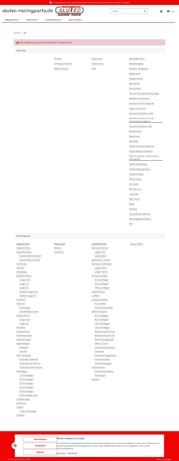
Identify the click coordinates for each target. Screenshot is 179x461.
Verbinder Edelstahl (29, 359)
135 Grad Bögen (102, 323)
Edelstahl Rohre (24, 275)
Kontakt (57, 58)
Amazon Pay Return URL (140, 126)
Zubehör (21, 415)
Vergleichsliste (136, 78)
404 (131, 223)
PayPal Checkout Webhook (141, 146)
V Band (20, 407)
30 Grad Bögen (26, 379)
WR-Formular (135, 179)
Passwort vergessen (138, 68)
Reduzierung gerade (104, 339)
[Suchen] (126, 11)
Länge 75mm (101, 267)
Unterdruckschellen (104, 307)
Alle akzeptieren (40, 439)
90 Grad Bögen (26, 391)
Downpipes (22, 271)
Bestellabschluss (137, 58)
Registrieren (135, 73)
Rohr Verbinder (24, 355)
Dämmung (21, 263)
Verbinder (99, 351)
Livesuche (133, 194)
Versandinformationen (140, 213)
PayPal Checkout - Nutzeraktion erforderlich (144, 157)
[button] (161, 11)
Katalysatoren (23, 331)
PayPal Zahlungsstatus (139, 169)
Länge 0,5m (25, 279)
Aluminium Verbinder (102, 263)
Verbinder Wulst (102, 359)
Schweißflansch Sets (29, 311)
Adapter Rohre (23, 248)
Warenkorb (134, 83)
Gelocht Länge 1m (28, 295)
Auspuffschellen (24, 252)
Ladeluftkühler (98, 291)
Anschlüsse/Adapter (104, 371)
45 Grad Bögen (26, 383)
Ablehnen (40, 452)
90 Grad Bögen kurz (29, 395)
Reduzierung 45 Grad (104, 331)
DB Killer (20, 267)
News (131, 204)
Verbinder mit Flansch (30, 363)
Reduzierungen (24, 339)
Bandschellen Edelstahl (30, 256)
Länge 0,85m (100, 256)
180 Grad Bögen (102, 287)
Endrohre (21, 299)
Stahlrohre (22, 403)
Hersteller (133, 141)
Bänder (57, 248)
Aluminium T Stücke (101, 259)
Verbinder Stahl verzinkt (31, 367)
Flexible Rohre (23, 315)
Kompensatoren (24, 335)
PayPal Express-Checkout (141, 151)
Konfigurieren (40, 446)
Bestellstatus (135, 131)
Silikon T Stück (101, 343)
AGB (94, 68)
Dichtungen (25, 307)
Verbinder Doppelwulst (105, 355)
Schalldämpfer (23, 399)
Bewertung (134, 136)
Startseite (133, 184)
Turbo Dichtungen (28, 411)
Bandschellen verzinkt (30, 259)
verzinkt (23, 351)
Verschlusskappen (103, 363)
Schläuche (59, 252)
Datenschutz (98, 63)
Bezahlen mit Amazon (139, 98)
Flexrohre (21, 327)
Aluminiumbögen (100, 275)
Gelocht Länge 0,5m (29, 291)
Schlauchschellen (100, 299)
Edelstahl (24, 347)
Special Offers (136, 244)
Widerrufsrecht (61, 68)
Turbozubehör (98, 367)
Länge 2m (24, 287)
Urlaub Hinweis (136, 174)
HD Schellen (100, 303)
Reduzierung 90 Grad (104, 335)
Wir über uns (135, 189)
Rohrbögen (22, 371)
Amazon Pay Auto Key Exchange (144, 93)
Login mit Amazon (137, 108)
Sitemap (133, 208)
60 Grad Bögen (26, 387)
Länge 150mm (101, 271)
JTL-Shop (168, 459)
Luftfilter (96, 295)
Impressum (97, 58)
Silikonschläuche (99, 311)
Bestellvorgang (136, 63)
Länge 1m (24, 283)
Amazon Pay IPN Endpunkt (141, 103)
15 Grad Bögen (26, 375)
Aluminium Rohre (100, 248)
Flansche (21, 303)
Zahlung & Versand (63, 63)
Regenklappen (23, 343)
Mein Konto (134, 199)
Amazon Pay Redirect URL (141, 113)
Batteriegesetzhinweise (140, 218)
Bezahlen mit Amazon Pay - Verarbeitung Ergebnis (142, 120)
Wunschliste (135, 88)
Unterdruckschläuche (105, 347)
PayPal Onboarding (138, 164)
